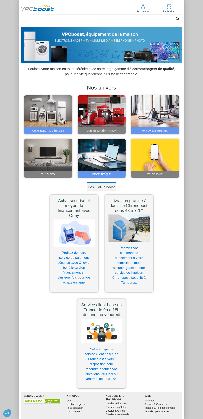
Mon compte (73, 411)
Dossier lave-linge (115, 410)
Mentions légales (76, 404)
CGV (69, 400)
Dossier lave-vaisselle (117, 414)
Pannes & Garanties (156, 404)
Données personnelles (157, 411)
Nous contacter (75, 407)
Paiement (150, 400)
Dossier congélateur (116, 407)
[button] (143, 7)
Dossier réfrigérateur (117, 403)
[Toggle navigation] (25, 19)
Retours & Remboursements (160, 407)
